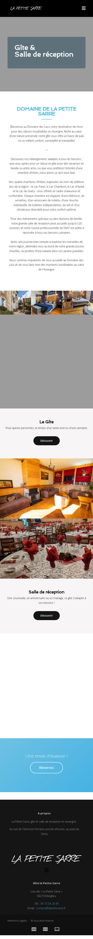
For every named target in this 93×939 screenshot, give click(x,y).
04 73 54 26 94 (50, 903)
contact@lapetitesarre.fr (51, 908)
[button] (4, 302)
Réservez (46, 767)
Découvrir (46, 440)
